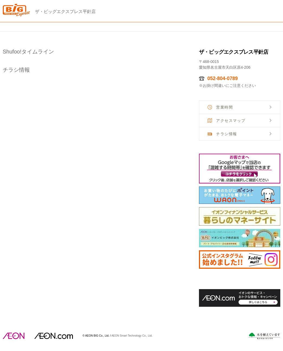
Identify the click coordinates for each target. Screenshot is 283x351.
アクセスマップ (231, 120)
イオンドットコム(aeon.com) (53, 336)
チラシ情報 (226, 134)
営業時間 (224, 107)
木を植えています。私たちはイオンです (264, 336)
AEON (13, 336)
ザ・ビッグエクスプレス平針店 (65, 11)
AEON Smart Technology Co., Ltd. (132, 335)
